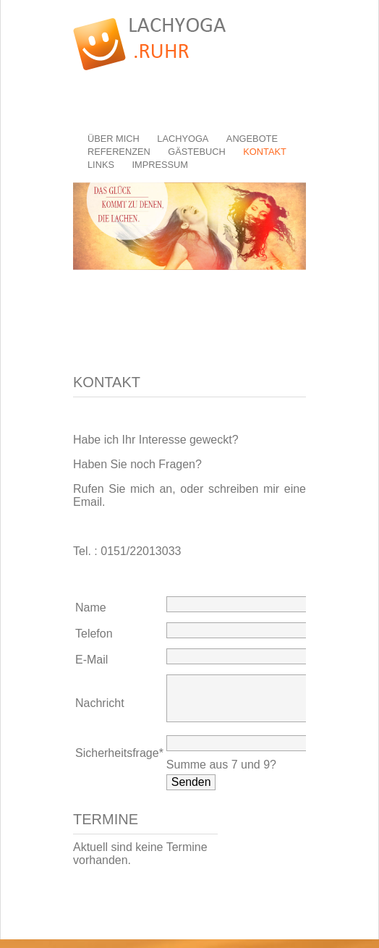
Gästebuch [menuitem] (197, 151)
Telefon (94, 633)
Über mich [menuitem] (114, 138)
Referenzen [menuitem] (119, 151)
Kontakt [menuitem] (264, 151)
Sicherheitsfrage (119, 762)
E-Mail (91, 659)
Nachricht (99, 707)
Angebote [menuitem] (252, 138)
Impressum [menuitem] (160, 164)
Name (90, 607)
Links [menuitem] (101, 164)
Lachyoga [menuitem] (182, 138)
